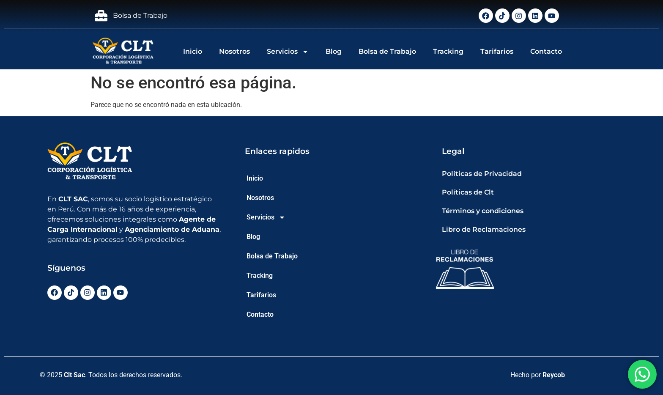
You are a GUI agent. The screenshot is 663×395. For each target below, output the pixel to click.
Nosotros (234, 51)
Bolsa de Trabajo (387, 51)
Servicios (288, 51)
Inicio (192, 51)
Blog (334, 51)
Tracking (448, 51)
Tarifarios (496, 51)
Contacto (546, 51)
